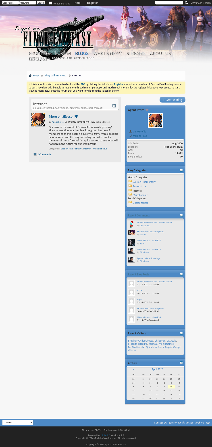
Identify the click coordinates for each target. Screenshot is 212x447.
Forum (63, 53)
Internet (87, 148)
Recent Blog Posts (138, 274)
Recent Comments (139, 215)
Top (208, 422)
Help (77, 2)
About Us (160, 53)
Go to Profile (137, 131)
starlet (143, 234)
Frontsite (40, 53)
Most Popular (62, 58)
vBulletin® (105, 435)
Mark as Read (138, 135)
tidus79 (132, 350)
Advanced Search (201, 3)
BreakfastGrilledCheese (140, 340)
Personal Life (140, 186)
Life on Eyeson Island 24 (149, 240)
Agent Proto (136, 110)
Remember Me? (59, 3)
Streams (135, 53)
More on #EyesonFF (63, 116)
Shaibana (144, 252)
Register (92, 2)
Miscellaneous (100, 148)
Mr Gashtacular (136, 347)
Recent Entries (39, 58)
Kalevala (153, 343)
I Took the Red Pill (137, 343)
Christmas (145, 225)
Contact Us (160, 422)
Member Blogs (84, 58)
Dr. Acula (171, 340)
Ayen (142, 243)
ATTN (139, 290)
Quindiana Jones (155, 347)
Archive (199, 422)
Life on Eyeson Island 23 (149, 249)
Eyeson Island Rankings (148, 258)
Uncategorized (140, 202)
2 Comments (44, 154)
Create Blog (172, 100)
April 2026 (157, 369)
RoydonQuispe (173, 347)
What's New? (107, 53)
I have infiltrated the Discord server (154, 222)
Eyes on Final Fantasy (70, 148)
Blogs (81, 53)
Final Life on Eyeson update (150, 231)
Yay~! (139, 299)
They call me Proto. (56, 75)
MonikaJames (166, 343)
